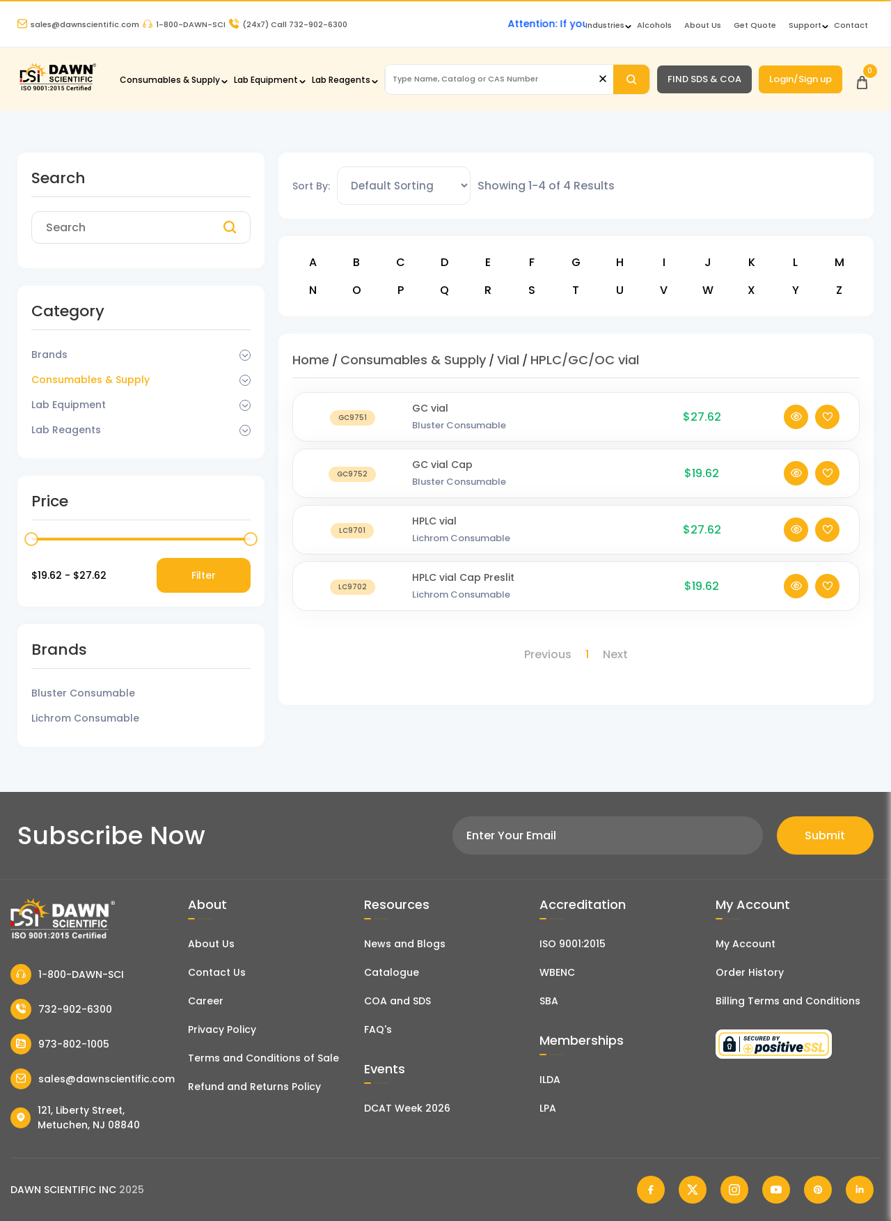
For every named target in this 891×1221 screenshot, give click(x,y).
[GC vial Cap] (352, 487)
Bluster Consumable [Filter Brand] (83, 693)
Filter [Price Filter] (203, 575)
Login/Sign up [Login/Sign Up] (800, 79)
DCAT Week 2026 (407, 1108)
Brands (49, 354)
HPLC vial (434, 535)
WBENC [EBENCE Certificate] (557, 972)
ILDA (549, 1080)
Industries (604, 25)
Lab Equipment (266, 80)
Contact (851, 25)
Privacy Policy (222, 1029)
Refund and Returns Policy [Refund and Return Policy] (254, 1087)
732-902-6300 (61, 1009)
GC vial (430, 422)
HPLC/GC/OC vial (584, 359)
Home (310, 359)
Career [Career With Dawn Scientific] (205, 1001)
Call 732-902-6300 (288, 24)
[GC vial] (352, 431)
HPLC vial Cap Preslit (463, 591)
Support (805, 25)
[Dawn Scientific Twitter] (693, 1190)
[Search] (631, 79)
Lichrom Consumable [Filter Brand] (85, 718)
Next (615, 654)
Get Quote (755, 25)
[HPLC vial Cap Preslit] (352, 600)
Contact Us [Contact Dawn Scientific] (217, 972)
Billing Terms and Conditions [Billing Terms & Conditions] (788, 1001)
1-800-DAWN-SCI (184, 24)
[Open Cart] (862, 79)
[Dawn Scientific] (57, 88)
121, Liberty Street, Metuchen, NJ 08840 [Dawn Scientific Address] (75, 1117)
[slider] (31, 539)
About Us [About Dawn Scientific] (702, 25)
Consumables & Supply (170, 80)
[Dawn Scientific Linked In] (860, 1190)
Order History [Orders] (750, 972)
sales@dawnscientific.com (78, 24)
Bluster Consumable (459, 439)
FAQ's (378, 1029)
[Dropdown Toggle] (245, 355)
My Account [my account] (745, 944)
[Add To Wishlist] (827, 431)
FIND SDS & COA (704, 79)
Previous (547, 654)
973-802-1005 (59, 1044)
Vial (508, 359)
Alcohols (654, 25)
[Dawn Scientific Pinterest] (818, 1190)
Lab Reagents (341, 80)
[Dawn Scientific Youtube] (776, 1190)
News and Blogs (405, 944)
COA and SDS (397, 1001)
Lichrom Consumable (461, 552)
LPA (547, 1108)
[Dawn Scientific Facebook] (651, 1190)
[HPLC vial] (352, 543)
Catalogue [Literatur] (391, 972)
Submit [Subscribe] (825, 835)
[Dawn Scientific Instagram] (734, 1190)
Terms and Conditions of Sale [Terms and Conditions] (263, 1058)
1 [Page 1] (587, 654)
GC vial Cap (442, 478)
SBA (548, 1001)
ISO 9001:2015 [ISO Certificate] (572, 944)
